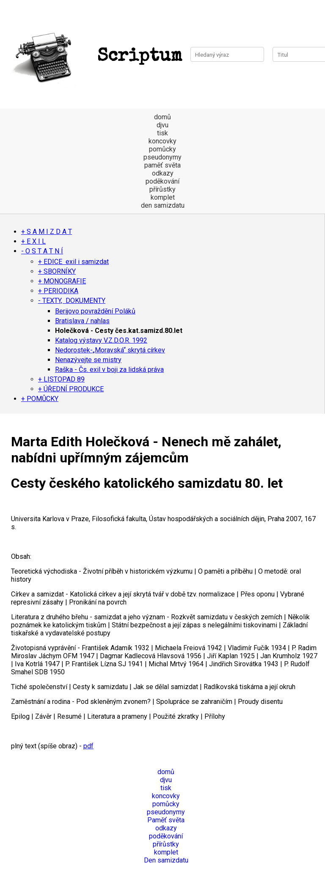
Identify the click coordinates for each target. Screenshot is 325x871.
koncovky (162, 141)
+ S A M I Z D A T (46, 232)
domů (162, 117)
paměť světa (162, 165)
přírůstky (162, 189)
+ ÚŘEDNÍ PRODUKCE (71, 389)
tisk (162, 133)
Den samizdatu (166, 860)
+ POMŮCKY (39, 399)
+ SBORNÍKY (57, 271)
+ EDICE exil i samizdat (73, 262)
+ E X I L (33, 241)
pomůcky (162, 149)
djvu (162, 125)
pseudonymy (162, 157)
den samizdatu (163, 205)
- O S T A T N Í (42, 251)
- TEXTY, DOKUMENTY (71, 301)
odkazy (163, 173)
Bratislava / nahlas (82, 321)
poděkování (162, 181)
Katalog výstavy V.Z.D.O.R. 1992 (101, 340)
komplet (163, 197)
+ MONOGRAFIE (62, 281)
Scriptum (95, 56)
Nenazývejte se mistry (88, 360)
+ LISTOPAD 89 (61, 379)
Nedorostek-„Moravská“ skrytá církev (110, 350)
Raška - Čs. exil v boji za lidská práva (109, 369)
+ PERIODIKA (58, 291)
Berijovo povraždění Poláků (95, 311)
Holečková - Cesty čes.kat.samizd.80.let (118, 331)
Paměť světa (166, 820)
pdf (88, 746)
